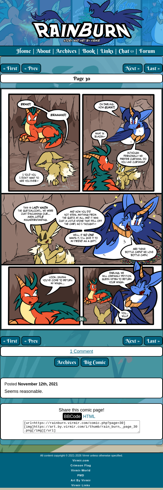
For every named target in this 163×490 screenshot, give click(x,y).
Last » (153, 68)
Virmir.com (80, 462)
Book (88, 50)
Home (23, 50)
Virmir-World (80, 472)
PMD (80, 477)
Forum (147, 50)
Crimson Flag (80, 467)
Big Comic (95, 362)
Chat (126, 50)
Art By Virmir (81, 482)
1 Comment (81, 351)
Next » (133, 68)
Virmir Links (80, 487)
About (43, 50)
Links (106, 50)
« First (10, 68)
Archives (66, 50)
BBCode (72, 416)
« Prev (31, 68)
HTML (89, 416)
